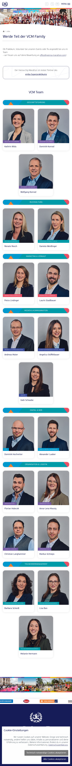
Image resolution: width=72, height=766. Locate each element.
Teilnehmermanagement (48, 603)
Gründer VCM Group (28, 187)
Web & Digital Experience (48, 449)
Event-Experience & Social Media (51, 350)
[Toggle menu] (65, 4)
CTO (6, 449)
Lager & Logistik (11, 549)
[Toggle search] (52, 4)
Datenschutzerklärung (58, 745)
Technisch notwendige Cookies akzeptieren (46, 753)
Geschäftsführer (46, 141)
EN (57, 4)
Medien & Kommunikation (14, 350)
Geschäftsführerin (12, 141)
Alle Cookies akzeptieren (54, 759)
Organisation (10, 503)
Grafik (23, 395)
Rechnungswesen (11, 241)
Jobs (8, 31)
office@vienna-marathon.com (53, 55)
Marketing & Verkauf (12, 295)
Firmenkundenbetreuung (14, 603)
